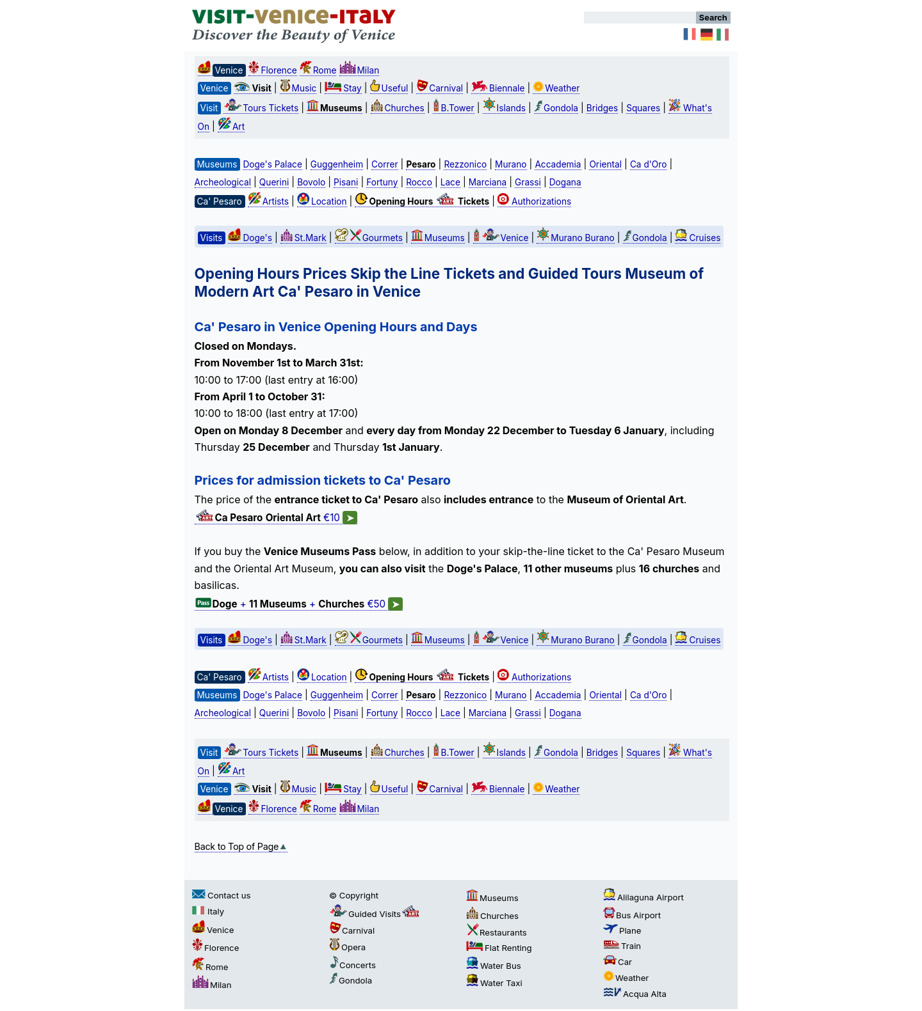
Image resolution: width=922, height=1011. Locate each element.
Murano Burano (575, 238)
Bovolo (311, 182)
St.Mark (303, 238)
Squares (643, 108)
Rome (318, 70)
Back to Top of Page (241, 846)
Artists (268, 201)
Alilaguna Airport (643, 897)
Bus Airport (632, 915)
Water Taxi (494, 983)
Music (298, 88)
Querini (274, 182)
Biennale (497, 88)
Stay (343, 88)
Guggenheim (337, 164)
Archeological (223, 182)
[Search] (640, 18)
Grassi (528, 182)
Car (617, 962)
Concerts (352, 965)
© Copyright (353, 895)
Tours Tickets (260, 108)
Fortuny (382, 182)
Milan (359, 70)
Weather (556, 88)
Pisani (346, 182)
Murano (510, 164)
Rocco (419, 182)
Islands (504, 108)
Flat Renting (499, 948)
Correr (384, 164)
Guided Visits (375, 914)
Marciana (487, 182)
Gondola (556, 108)
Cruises (697, 238)
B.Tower (453, 108)
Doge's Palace (272, 164)
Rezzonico (465, 164)
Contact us (221, 895)
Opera (347, 947)
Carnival (439, 88)
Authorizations (534, 201)
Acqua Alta (635, 994)
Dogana (565, 182)
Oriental (605, 164)
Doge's (249, 238)
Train (622, 946)
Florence (272, 70)
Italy (208, 911)
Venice (501, 238)
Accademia (558, 164)
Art (231, 126)
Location (322, 201)
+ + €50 (299, 604)
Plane (622, 930)
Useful (389, 88)
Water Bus (493, 965)
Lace (450, 182)
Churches (398, 108)
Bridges (602, 108)
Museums (438, 238)
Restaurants (496, 932)
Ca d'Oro (648, 164)
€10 (276, 518)
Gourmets (369, 238)
